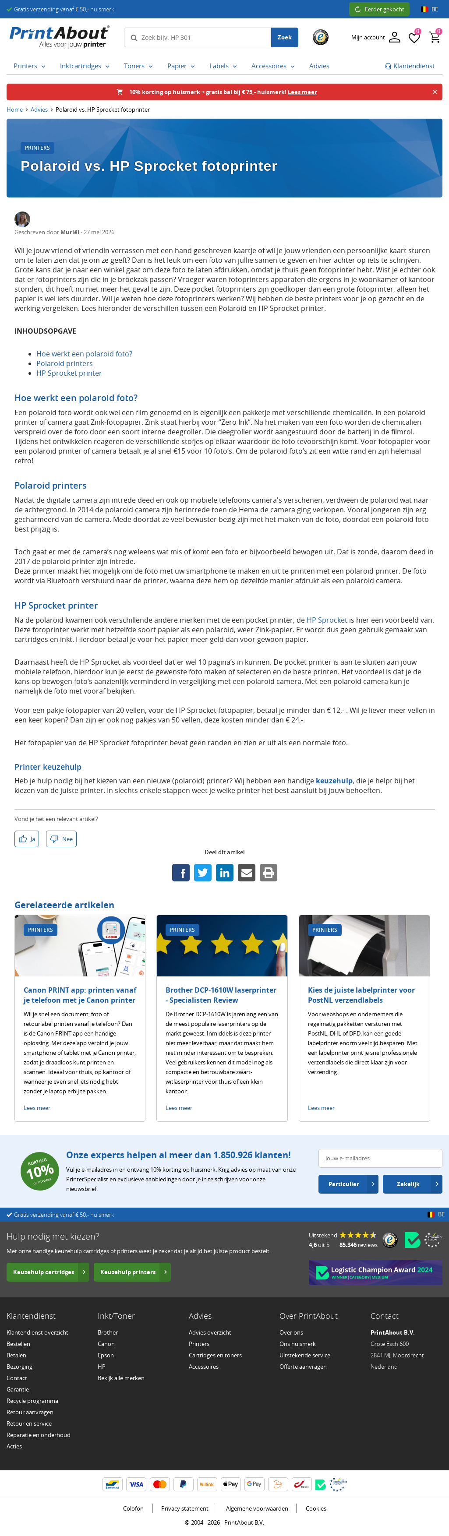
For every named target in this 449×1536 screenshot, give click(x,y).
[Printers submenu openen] (43, 66)
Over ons (291, 1332)
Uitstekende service (304, 1355)
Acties (14, 1446)
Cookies (316, 1508)
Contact (17, 1378)
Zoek (285, 37)
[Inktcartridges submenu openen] (107, 66)
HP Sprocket (327, 620)
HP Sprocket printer (69, 373)
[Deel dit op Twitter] (203, 872)
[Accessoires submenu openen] (292, 66)
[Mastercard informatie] (160, 1484)
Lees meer (37, 1108)
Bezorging (19, 1366)
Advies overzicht (210, 1332)
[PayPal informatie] (183, 1484)
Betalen (16, 1355)
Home (15, 109)
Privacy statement (185, 1508)
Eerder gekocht (379, 9)
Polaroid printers (64, 363)
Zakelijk (418, 1184)
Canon (106, 1344)
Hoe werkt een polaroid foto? (84, 354)
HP (102, 1366)
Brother (108, 1332)
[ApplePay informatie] (231, 1484)
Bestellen (18, 1344)
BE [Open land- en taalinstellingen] (429, 9)
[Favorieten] (414, 37)
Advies (39, 109)
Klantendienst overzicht (37, 1332)
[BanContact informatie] (113, 1484)
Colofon (133, 1508)
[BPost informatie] (302, 1484)
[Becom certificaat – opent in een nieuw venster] (413, 1240)
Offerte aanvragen (303, 1366)
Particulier (352, 1184)
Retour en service (29, 1423)
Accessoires (204, 1366)
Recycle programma (32, 1401)
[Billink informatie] (207, 1484)
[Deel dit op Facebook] (181, 872)
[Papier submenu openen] (192, 66)
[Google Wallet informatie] (254, 1484)
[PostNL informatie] (278, 1484)
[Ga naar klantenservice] (409, 65)
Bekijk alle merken (121, 1378)
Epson (106, 1355)
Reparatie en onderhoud (39, 1435)
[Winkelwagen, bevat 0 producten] (435, 37)
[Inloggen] (375, 37)
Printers (199, 1344)
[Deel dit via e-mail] (246, 872)
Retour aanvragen (30, 1412)
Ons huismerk (297, 1344)
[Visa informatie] (136, 1484)
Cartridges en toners (215, 1355)
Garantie (18, 1389)
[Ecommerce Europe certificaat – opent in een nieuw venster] (433, 1240)
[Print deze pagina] (268, 872)
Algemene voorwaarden (257, 1508)
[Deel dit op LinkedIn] (224, 872)
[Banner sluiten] (435, 92)
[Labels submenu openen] (234, 66)
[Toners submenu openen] (150, 66)
